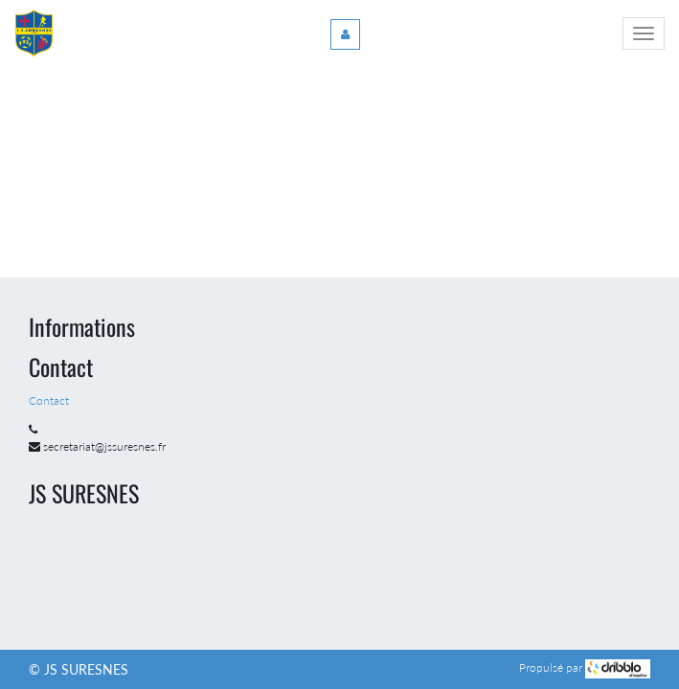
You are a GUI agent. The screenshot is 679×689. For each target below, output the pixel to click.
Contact (50, 400)
